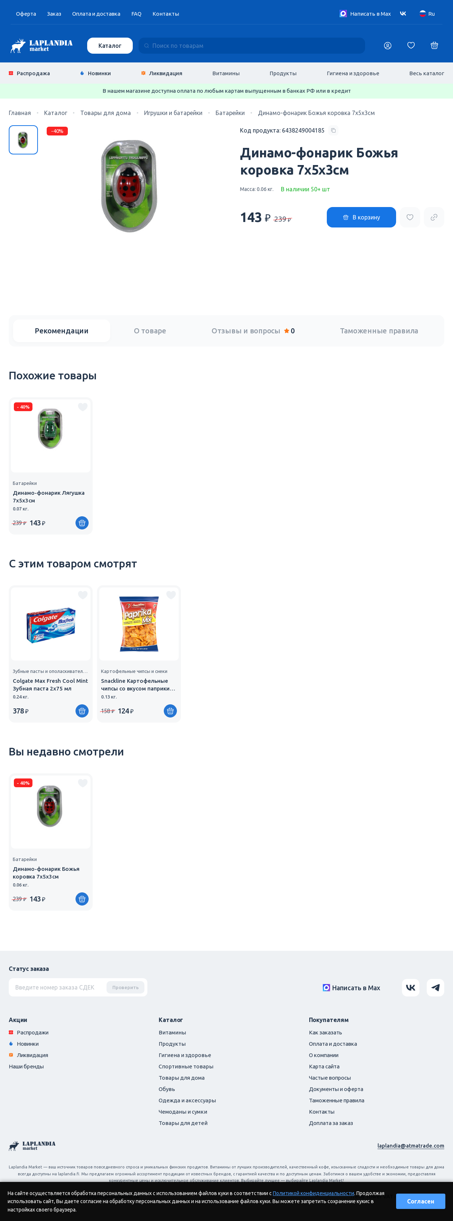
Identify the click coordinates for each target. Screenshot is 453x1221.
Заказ (54, 14)
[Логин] (388, 46)
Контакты (168, 14)
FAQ (138, 14)
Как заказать (326, 1032)
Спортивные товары (186, 1066)
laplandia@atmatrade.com (411, 1145)
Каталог (109, 45)
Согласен (420, 1201)
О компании (324, 1055)
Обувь (167, 1089)
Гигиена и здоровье (353, 73)
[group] (51, 465)
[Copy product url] (434, 216)
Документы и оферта (337, 1089)
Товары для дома (182, 1077)
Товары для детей (183, 1122)
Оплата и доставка (98, 14)
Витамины (226, 73)
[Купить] (82, 522)
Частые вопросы (331, 1077)
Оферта (26, 14)
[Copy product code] (289, 130)
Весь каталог (426, 73)
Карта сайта (324, 1066)
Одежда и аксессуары (187, 1100)
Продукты (283, 73)
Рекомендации (62, 330)
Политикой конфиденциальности (313, 1193)
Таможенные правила (379, 330)
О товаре (150, 330)
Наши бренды (27, 1066)
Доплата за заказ (331, 1122)
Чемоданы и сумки (183, 1111)
